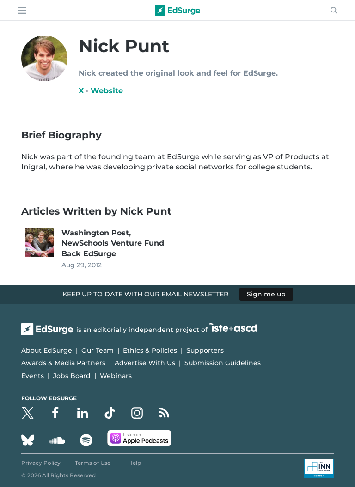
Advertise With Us (145, 363)
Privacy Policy (41, 462)
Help (134, 462)
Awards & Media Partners (63, 363)
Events (32, 376)
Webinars (116, 376)
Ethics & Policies (150, 350)
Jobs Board (72, 376)
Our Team (97, 350)
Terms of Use (92, 462)
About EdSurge (46, 350)
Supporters (205, 350)
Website (107, 90)
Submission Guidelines (222, 363)
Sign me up (266, 294)
